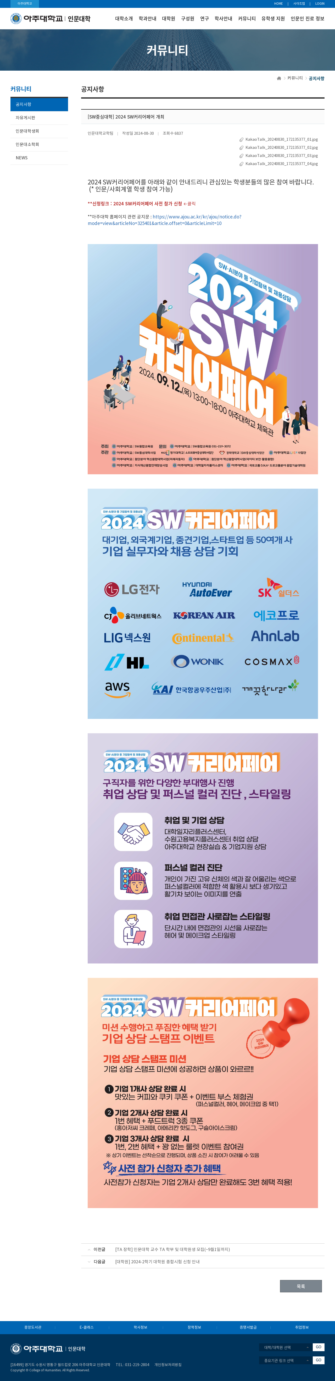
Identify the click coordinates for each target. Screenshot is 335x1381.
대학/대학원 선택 (277, 1347)
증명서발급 (248, 1328)
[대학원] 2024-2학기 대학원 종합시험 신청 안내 (157, 1262)
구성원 (187, 18)
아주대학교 (25, 3)
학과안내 (148, 18)
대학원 (168, 18)
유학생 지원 (273, 18)
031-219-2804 (137, 1365)
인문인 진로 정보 (308, 18)
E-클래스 (87, 1328)
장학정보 (194, 1328)
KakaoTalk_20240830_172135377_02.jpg (281, 147)
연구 (204, 18)
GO (318, 1347)
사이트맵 (299, 3)
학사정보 (140, 1328)
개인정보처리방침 (168, 1365)
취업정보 (302, 1328)
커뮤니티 (247, 18)
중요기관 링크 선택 (279, 1360)
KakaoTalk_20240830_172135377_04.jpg (281, 164)
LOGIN (320, 3)
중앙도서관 (32, 1328)
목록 (301, 1286)
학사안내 (223, 18)
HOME (278, 3)
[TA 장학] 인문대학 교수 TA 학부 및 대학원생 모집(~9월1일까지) (172, 1249)
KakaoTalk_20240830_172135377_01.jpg (281, 139)
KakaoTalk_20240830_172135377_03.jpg (281, 156)
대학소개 (124, 18)
